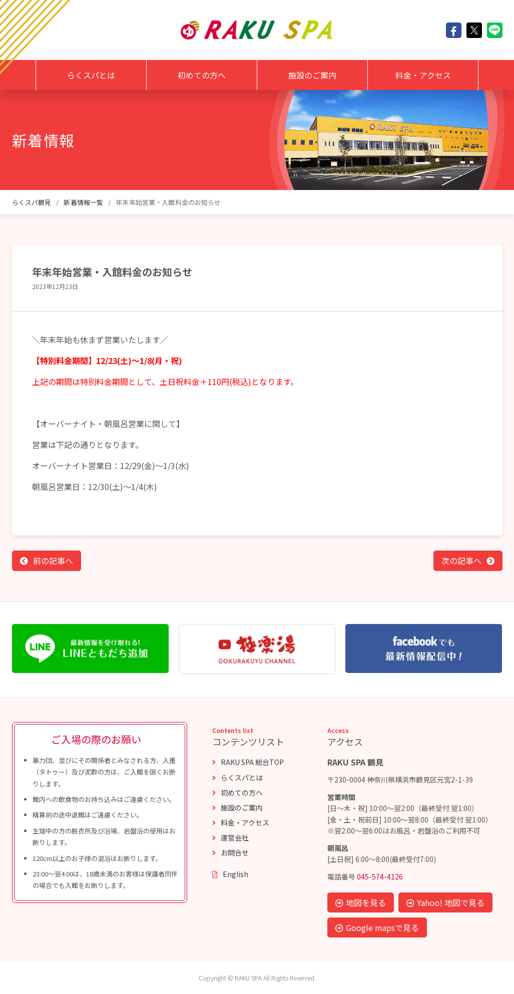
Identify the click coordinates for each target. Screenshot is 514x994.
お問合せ (230, 853)
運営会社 (230, 837)
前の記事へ (53, 560)
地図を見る (360, 902)
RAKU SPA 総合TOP (248, 762)
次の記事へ (461, 560)
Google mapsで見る (377, 928)
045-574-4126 (380, 877)
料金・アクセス (423, 75)
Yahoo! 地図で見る (445, 902)
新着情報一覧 (83, 202)
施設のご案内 (312, 75)
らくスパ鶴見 (32, 202)
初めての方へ (202, 75)
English (230, 874)
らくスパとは (91, 75)
